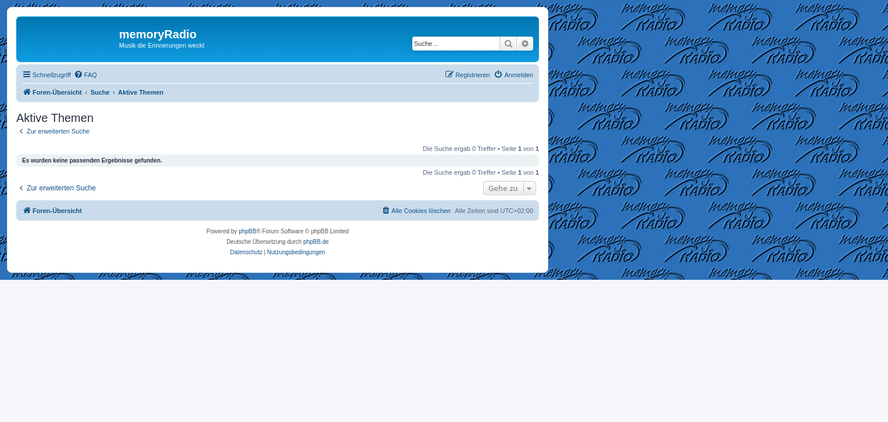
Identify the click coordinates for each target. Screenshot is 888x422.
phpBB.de (316, 242)
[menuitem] (85, 75)
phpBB (247, 231)
